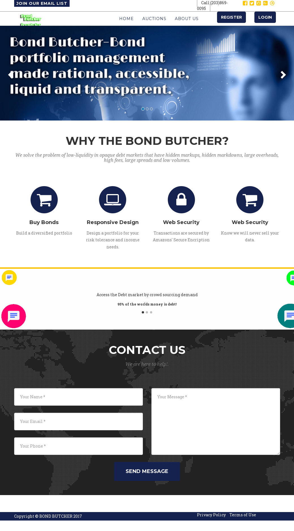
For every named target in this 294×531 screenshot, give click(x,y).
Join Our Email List (41, 3)
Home (126, 24)
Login (265, 22)
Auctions (154, 24)
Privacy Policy (211, 526)
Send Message (147, 483)
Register (231, 22)
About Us (187, 24)
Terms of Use (242, 526)
